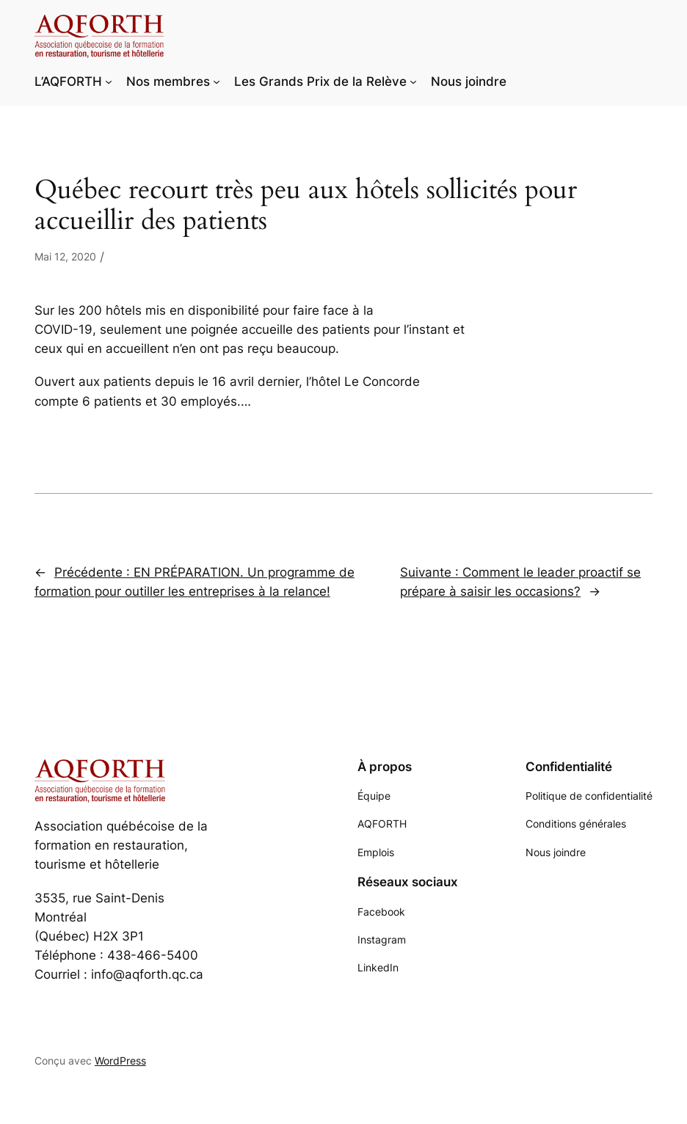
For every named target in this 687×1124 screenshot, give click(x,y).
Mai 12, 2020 (65, 256)
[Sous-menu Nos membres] (216, 81)
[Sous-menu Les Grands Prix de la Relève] (413, 81)
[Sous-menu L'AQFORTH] (108, 81)
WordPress (120, 1060)
